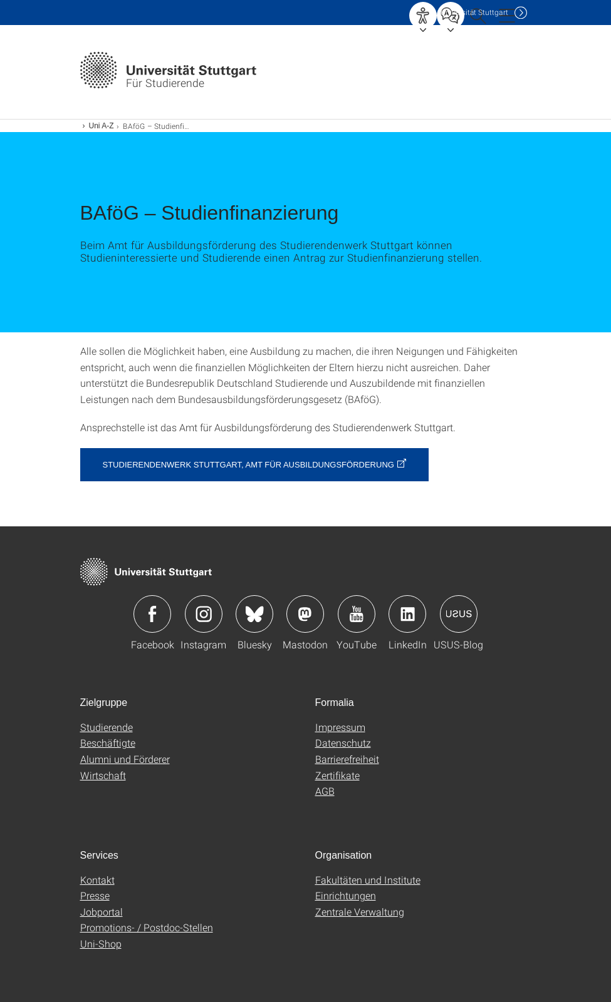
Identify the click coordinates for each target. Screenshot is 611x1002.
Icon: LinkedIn (407, 614)
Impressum (340, 727)
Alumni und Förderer (125, 758)
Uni (474, 12)
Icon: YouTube (356, 614)
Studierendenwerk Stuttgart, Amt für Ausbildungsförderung (248, 464)
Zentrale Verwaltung (359, 911)
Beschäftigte (107, 742)
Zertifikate (337, 775)
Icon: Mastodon (305, 614)
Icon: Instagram (203, 614)
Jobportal (101, 911)
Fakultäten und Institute (367, 879)
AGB (325, 790)
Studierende (106, 727)
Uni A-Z (101, 125)
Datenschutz (343, 742)
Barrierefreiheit (347, 758)
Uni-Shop (101, 943)
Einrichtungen (345, 895)
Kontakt (97, 879)
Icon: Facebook (152, 614)
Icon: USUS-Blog (459, 614)
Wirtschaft (103, 775)
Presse (95, 895)
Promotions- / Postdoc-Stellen (146, 927)
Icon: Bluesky (254, 614)
